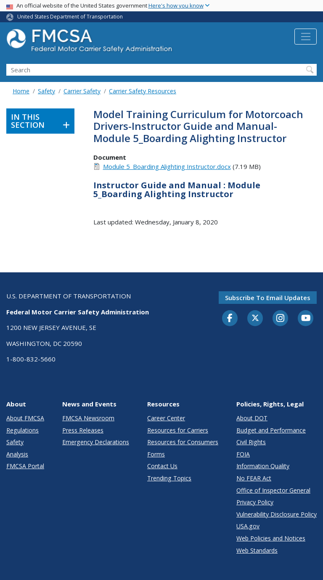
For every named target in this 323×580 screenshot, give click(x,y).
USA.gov (247, 526)
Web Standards (257, 550)
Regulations (22, 430)
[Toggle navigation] (305, 37)
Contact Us (162, 466)
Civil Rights (251, 442)
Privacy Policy (254, 502)
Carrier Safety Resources (142, 91)
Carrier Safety (82, 91)
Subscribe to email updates (267, 297)
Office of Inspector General (273, 490)
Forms (156, 454)
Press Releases (82, 430)
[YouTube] (306, 318)
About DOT (251, 418)
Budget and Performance (271, 430)
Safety (46, 91)
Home (21, 91)
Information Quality (262, 466)
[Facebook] (230, 318)
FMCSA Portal (25, 466)
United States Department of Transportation (70, 16)
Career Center (166, 418)
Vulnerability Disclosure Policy (276, 514)
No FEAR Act (253, 478)
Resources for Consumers (182, 442)
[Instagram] (281, 319)
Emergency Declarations (95, 442)
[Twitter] (255, 318)
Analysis (17, 454)
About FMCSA (25, 418)
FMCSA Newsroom (88, 418)
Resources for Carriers (177, 430)
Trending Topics (169, 478)
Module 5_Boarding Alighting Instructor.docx (167, 166)
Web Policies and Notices (270, 538)
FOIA (243, 454)
